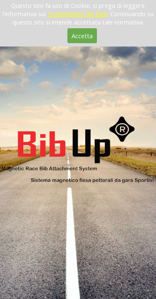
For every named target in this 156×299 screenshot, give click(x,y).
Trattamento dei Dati (77, 14)
